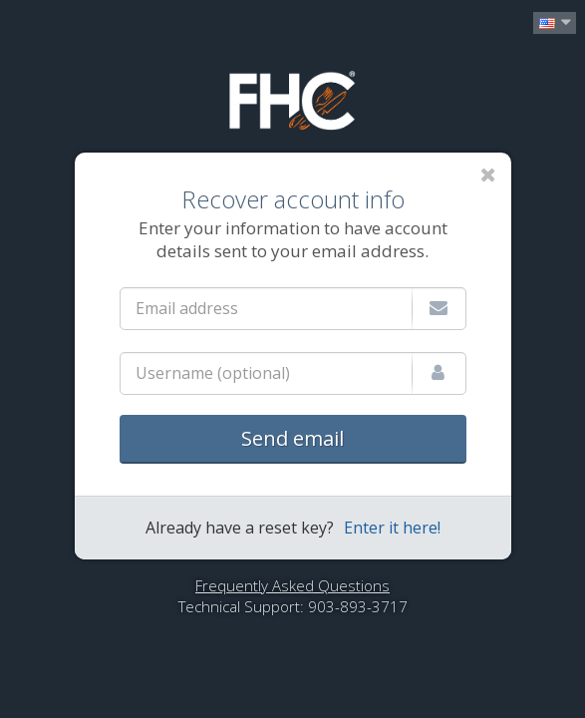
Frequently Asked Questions (292, 585)
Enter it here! (392, 527)
